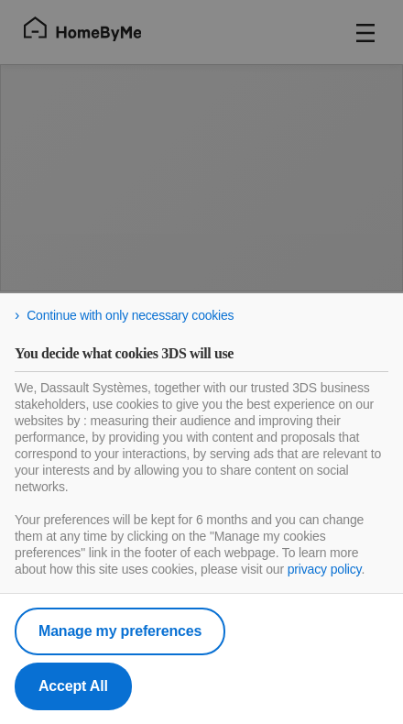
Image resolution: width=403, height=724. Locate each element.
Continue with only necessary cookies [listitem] (130, 315)
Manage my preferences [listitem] (120, 631)
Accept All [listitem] (73, 686)
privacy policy (325, 569)
